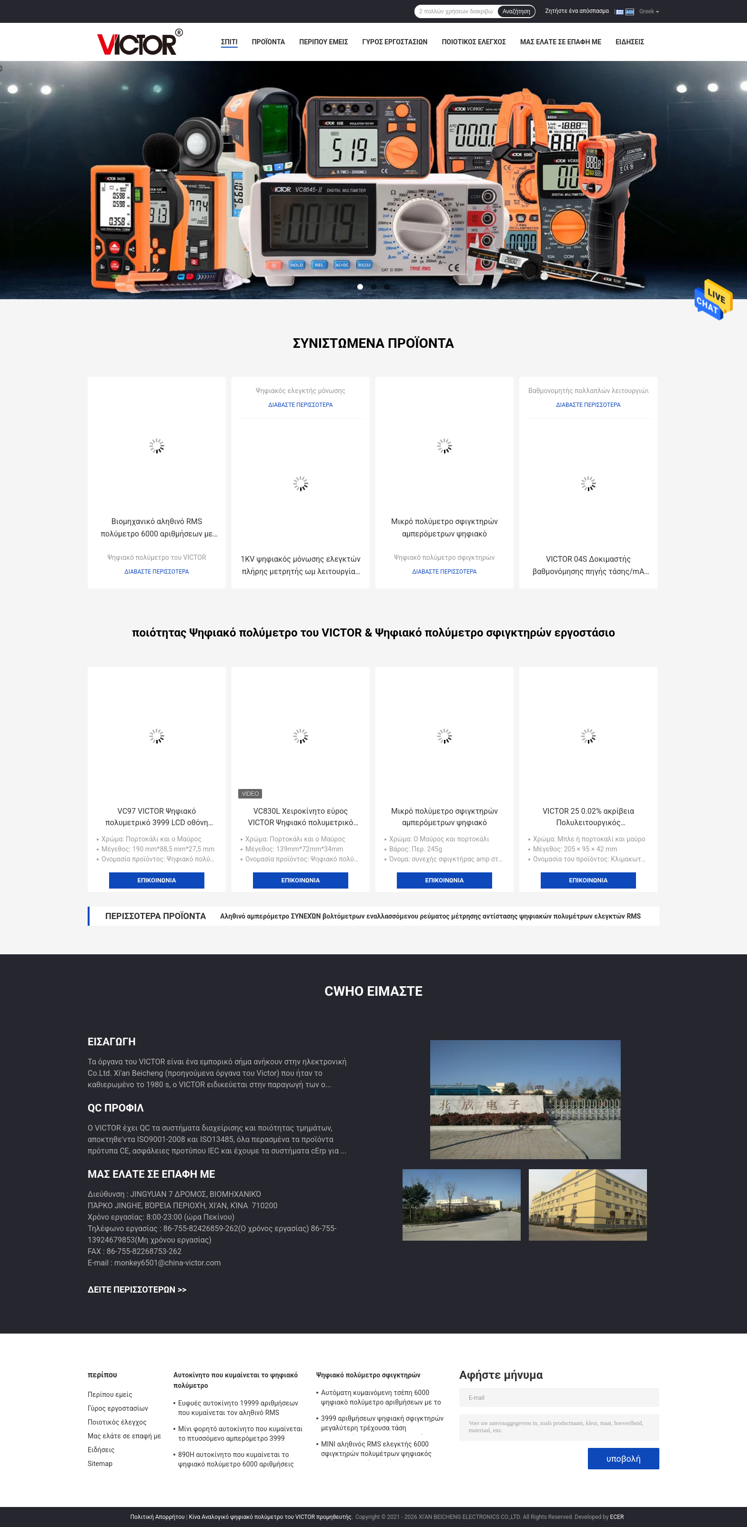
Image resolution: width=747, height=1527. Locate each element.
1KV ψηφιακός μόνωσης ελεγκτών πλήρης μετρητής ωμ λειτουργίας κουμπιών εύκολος (301, 566)
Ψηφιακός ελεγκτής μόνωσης (300, 390)
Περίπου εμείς (323, 42)
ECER (617, 1517)
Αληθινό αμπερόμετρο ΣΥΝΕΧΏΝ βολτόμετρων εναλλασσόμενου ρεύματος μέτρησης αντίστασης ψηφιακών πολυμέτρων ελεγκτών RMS (430, 916)
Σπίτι (229, 42)
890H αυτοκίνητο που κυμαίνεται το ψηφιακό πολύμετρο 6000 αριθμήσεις (236, 1459)
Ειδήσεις (630, 42)
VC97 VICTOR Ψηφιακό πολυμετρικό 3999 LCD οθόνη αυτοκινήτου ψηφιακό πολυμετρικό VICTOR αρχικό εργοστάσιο (156, 818)
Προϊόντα (268, 42)
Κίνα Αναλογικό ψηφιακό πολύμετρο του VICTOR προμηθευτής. (271, 1517)
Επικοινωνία (157, 880)
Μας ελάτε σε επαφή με (560, 42)
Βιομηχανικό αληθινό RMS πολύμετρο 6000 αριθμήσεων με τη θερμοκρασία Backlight (157, 528)
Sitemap (100, 1463)
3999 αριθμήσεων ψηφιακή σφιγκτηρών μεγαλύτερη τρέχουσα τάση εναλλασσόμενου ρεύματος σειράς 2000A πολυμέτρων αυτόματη (384, 1425)
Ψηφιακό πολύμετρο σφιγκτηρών (444, 557)
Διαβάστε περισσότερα (156, 571)
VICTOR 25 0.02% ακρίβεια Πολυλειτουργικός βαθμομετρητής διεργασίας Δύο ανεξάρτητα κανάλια (588, 818)
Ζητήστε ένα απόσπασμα (577, 11)
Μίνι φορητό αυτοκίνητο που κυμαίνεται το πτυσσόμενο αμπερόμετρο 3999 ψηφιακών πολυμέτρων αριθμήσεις (240, 1435)
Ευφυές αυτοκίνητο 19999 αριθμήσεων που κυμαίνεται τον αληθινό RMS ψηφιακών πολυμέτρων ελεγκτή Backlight (238, 1409)
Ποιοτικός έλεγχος (474, 42)
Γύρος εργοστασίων (395, 42)
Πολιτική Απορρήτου (158, 1517)
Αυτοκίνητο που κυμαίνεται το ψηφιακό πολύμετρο (235, 1380)
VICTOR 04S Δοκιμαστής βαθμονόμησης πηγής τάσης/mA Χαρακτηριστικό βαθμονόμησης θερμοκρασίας (589, 566)
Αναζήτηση (516, 11)
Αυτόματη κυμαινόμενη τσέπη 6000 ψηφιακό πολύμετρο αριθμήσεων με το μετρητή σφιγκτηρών (381, 1399)
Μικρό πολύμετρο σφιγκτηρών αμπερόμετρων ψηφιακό (444, 527)
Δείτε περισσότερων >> (137, 1289)
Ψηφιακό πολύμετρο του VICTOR (156, 557)
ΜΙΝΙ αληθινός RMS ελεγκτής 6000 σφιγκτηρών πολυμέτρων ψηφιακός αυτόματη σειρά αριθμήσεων (376, 1450)
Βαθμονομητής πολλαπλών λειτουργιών (589, 390)
